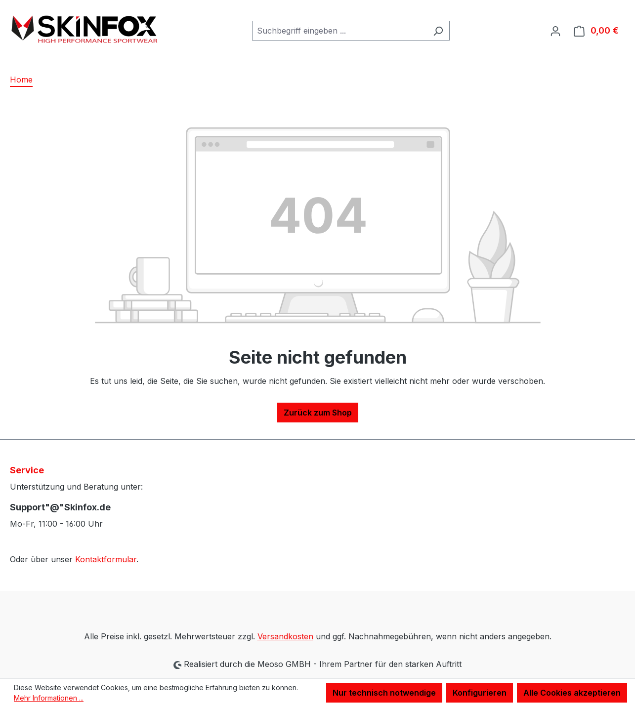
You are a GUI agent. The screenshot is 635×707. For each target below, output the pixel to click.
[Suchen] (438, 31)
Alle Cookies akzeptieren (572, 693)
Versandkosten (285, 636)
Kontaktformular (105, 559)
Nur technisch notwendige (384, 693)
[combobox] (339, 31)
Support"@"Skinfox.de (60, 507)
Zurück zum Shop (318, 412)
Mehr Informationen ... (49, 698)
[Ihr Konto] (555, 31)
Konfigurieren (480, 693)
